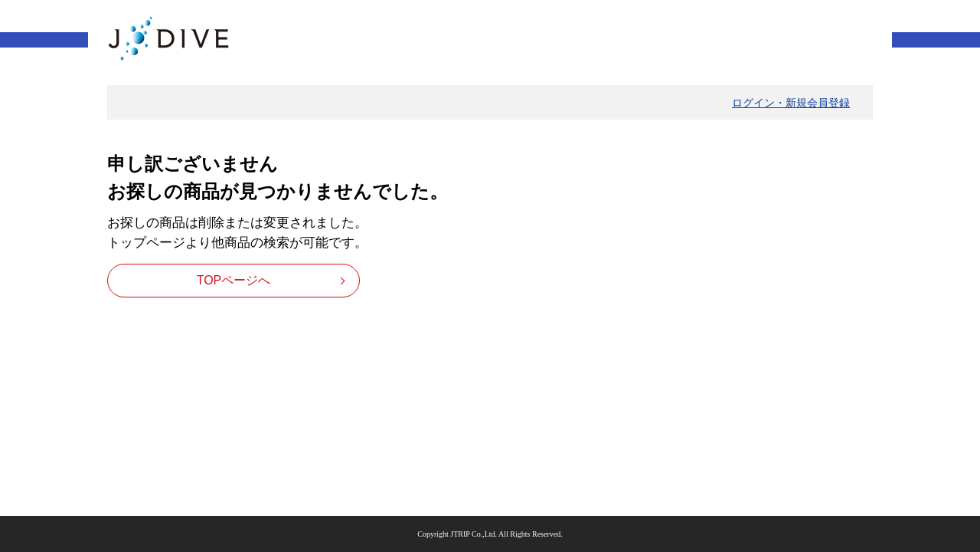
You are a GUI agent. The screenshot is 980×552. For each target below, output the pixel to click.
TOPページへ (234, 280)
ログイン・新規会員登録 (791, 103)
